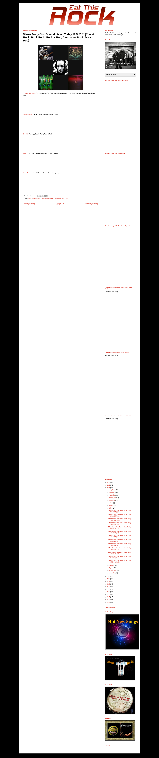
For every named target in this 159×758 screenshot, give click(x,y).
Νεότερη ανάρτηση (29, 204)
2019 (108, 586)
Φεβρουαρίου (113, 570)
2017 (108, 592)
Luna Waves (27, 173)
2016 (108, 594)
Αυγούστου (112, 500)
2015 (108, 597)
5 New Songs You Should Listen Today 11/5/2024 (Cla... (119, 548)
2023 (108, 576)
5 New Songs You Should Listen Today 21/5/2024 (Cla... (119, 527)
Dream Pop (51, 198)
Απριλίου (111, 565)
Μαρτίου (111, 568)
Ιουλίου (111, 503)
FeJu (24, 153)
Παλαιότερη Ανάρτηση (91, 204)
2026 (108, 482)
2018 (108, 589)
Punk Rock (58, 198)
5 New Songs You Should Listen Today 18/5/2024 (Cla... (119, 536)
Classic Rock (44, 198)
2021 (108, 581)
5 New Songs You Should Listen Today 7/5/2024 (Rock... (119, 557)
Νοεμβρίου (112, 492)
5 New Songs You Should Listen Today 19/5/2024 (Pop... (119, 532)
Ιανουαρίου (112, 573)
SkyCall (25, 134)
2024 (29, 198)
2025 (108, 485)
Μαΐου (111, 508)
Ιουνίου (111, 505)
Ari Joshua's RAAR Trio (30, 93)
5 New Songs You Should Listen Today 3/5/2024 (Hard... (119, 561)
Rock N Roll (65, 198)
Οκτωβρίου (112, 495)
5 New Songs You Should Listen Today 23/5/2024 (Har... (119, 523)
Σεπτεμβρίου (112, 497)
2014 (108, 599)
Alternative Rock (35, 198)
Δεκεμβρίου (112, 490)
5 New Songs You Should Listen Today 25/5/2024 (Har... (119, 519)
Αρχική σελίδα (60, 204)
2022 (108, 579)
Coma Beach (27, 114)
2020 (108, 584)
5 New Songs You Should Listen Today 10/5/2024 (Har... (119, 552)
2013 (108, 602)
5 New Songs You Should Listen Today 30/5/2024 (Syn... (119, 511)
